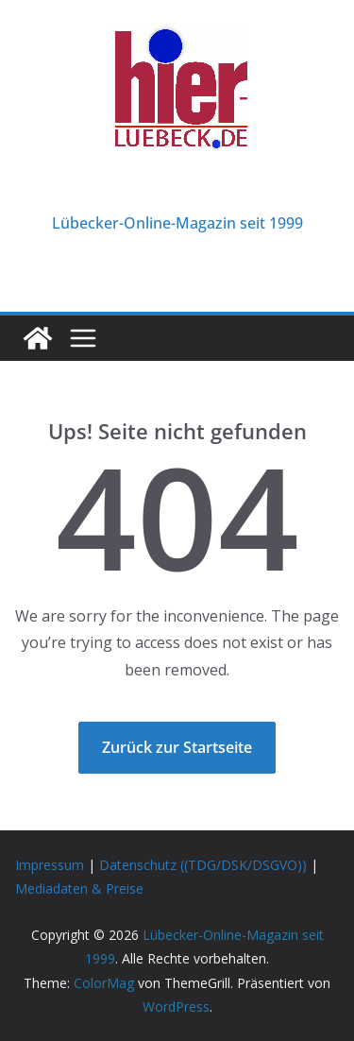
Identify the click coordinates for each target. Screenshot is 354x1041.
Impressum (49, 865)
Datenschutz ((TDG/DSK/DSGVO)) (203, 865)
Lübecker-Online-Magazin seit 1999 (177, 223)
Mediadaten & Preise (79, 888)
